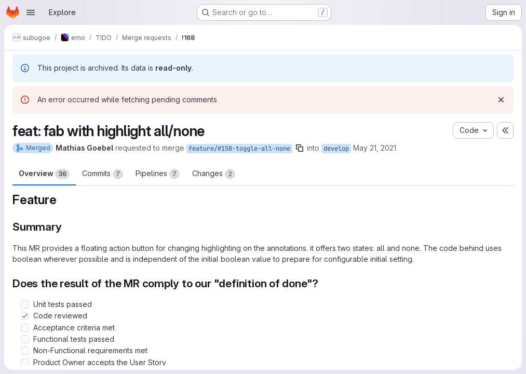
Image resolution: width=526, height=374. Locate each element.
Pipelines (158, 174)
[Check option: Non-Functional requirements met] (25, 350)
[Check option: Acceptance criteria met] (25, 328)
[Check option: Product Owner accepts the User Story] (25, 362)
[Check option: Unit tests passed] (25, 304)
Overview (44, 174)
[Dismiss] (501, 100)
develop (336, 148)
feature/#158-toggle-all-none (239, 148)
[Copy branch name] (299, 148)
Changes (213, 174)
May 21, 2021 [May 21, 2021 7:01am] (374, 147)
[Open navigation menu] (30, 12)
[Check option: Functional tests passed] (25, 339)
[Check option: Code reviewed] (25, 316)
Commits (102, 174)
